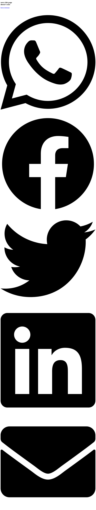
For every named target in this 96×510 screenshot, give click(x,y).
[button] (48, 62)
